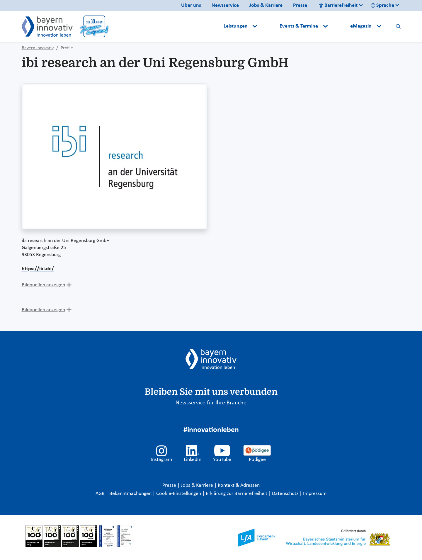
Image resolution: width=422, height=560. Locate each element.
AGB (101, 493)
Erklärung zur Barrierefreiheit (237, 493)
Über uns (191, 5)
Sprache (382, 5)
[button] (269, 26)
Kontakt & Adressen (239, 485)
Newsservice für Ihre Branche (211, 403)
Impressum (314, 493)
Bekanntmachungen (131, 493)
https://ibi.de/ (38, 269)
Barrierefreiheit (338, 5)
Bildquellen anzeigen (43, 285)
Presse (300, 5)
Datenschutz (286, 493)
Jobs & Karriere (266, 5)
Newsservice (225, 5)
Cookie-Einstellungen (178, 493)
